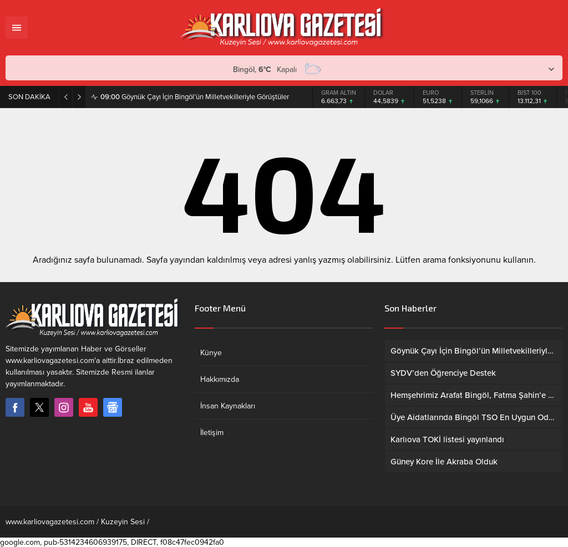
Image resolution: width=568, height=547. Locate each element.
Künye (211, 352)
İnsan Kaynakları (227, 406)
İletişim (212, 432)
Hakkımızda (219, 379)
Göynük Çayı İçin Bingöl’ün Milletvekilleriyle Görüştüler (194, 97)
